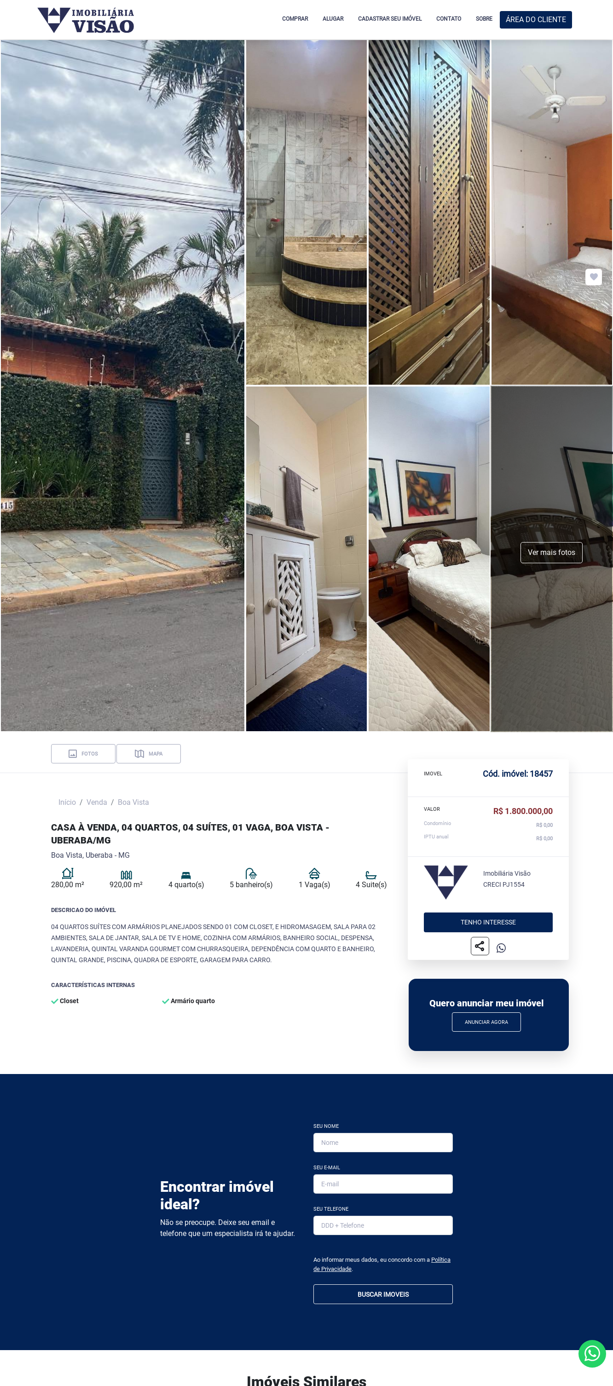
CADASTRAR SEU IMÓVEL (390, 19)
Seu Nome (326, 1126)
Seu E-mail (326, 1168)
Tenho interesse (488, 922)
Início (67, 802)
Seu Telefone (330, 1209)
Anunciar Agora (486, 1022)
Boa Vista (133, 802)
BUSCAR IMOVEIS (383, 1294)
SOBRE (484, 19)
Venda (97, 802)
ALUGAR (333, 19)
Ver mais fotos (551, 552)
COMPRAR (295, 19)
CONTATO (448, 19)
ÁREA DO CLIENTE (536, 19)
